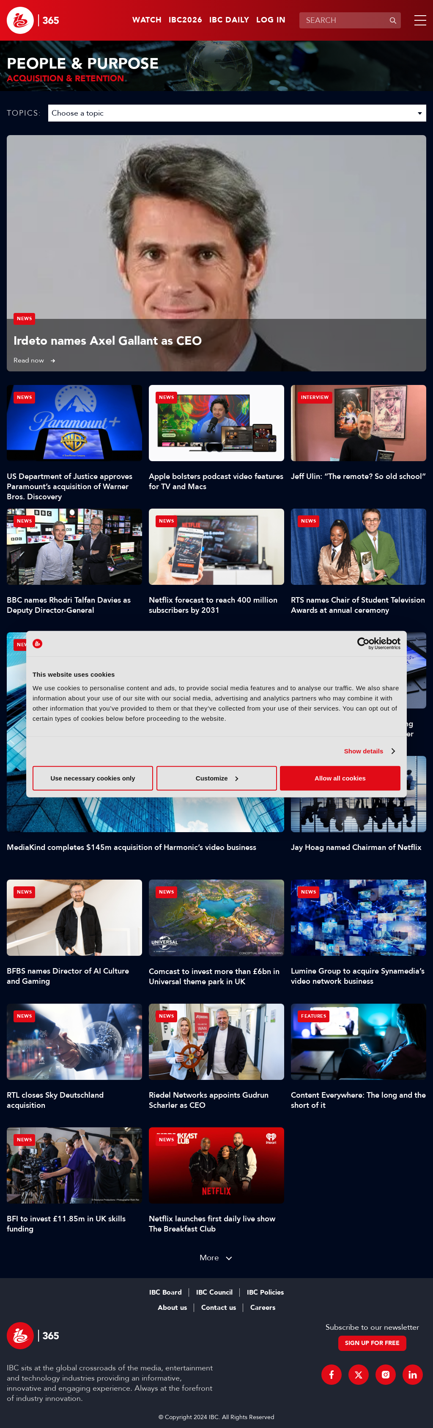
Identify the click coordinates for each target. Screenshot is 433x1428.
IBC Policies (265, 1292)
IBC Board (165, 1292)
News (24, 318)
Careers (262, 1307)
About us (172, 1307)
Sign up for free (372, 1343)
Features (313, 1016)
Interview (315, 397)
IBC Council (214, 1292)
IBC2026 (186, 20)
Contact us (218, 1307)
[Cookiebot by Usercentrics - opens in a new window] (363, 643)
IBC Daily (229, 20)
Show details (364, 751)
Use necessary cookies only (92, 777)
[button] (418, 20)
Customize (217, 777)
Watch (147, 20)
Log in (271, 20)
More (209, 1257)
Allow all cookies (340, 777)
